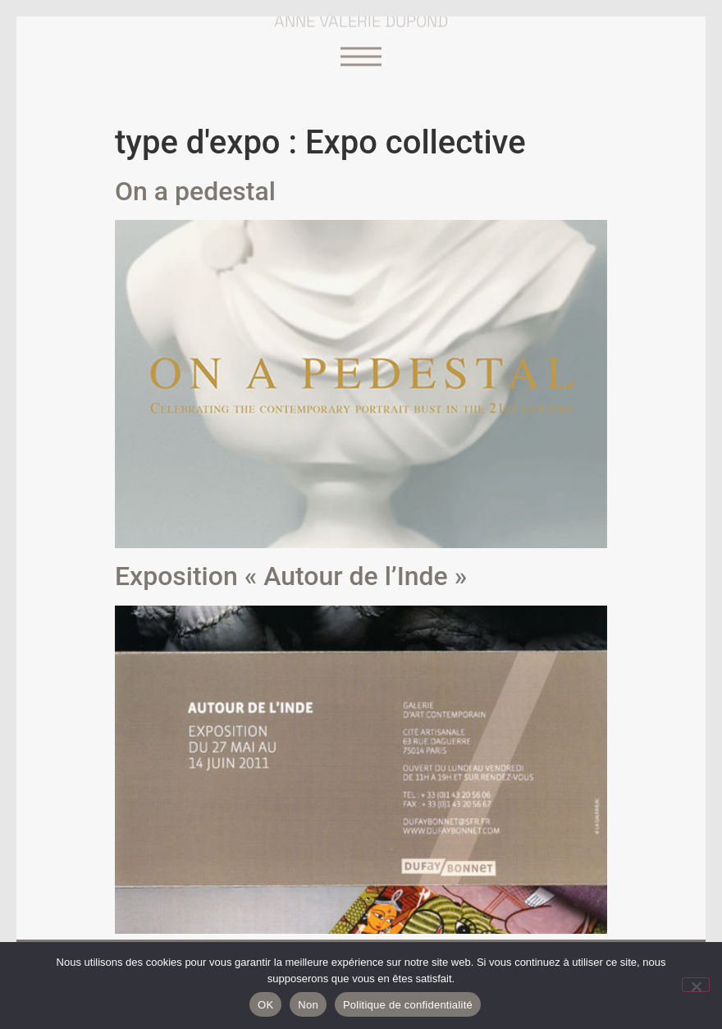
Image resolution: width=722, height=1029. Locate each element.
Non (308, 1005)
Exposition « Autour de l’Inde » (291, 576)
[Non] (696, 984)
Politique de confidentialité (408, 1005)
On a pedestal (195, 191)
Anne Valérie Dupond (361, 18)
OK (265, 1005)
